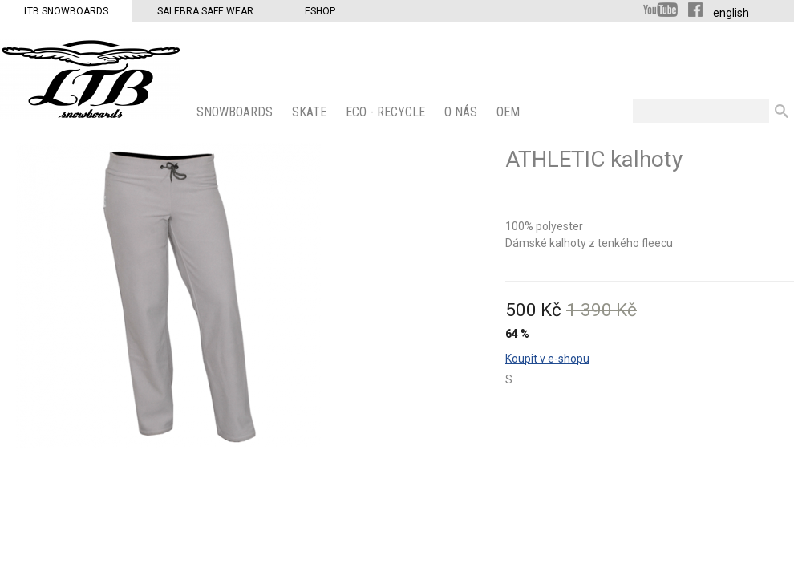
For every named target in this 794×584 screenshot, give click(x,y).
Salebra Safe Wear (205, 11)
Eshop (320, 11)
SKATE (311, 112)
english (731, 12)
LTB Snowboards (66, 11)
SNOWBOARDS (236, 112)
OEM (509, 112)
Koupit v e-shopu (547, 358)
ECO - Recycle (387, 112)
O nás (462, 112)
